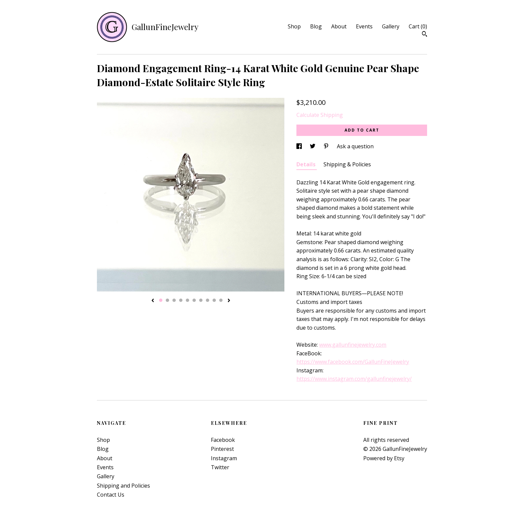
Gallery (390, 26)
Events (364, 26)
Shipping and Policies (123, 485)
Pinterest (222, 449)
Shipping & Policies (347, 164)
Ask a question (355, 146)
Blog (316, 26)
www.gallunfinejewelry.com (352, 344)
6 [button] (194, 300)
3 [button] (174, 300)
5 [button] (187, 300)
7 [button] (201, 300)
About (339, 26)
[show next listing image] (229, 301)
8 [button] (207, 300)
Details (306, 164)
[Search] (424, 34)
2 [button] (167, 300)
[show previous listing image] (152, 301)
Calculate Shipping (319, 115)
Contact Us (110, 494)
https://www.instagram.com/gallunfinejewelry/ (354, 378)
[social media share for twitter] (313, 146)
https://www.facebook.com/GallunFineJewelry (352, 361)
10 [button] (221, 300)
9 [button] (214, 300)
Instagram (224, 458)
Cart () (418, 26)
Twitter (220, 467)
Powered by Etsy (383, 458)
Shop (294, 26)
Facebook (223, 440)
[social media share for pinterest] (326, 146)
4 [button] (180, 300)
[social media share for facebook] (299, 146)
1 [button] (160, 300)
